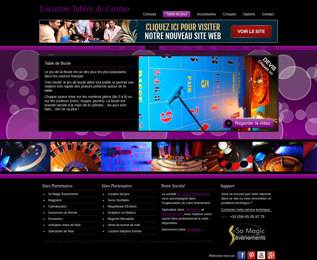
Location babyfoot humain (125, 231)
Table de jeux (176, 14)
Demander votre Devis (263, 70)
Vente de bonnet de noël (124, 225)
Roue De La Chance (229, 48)
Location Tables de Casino (84, 8)
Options (249, 14)
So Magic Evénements (193, 194)
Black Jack (132, 48)
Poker (207, 48)
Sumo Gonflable (118, 200)
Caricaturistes (57, 206)
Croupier (229, 14)
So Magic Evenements (63, 194)
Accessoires (206, 14)
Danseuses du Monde (62, 212)
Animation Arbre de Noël (64, 225)
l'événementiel (172, 214)
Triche (270, 48)
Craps (193, 48)
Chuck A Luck (174, 48)
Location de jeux (118, 194)
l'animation (193, 209)
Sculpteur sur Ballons (122, 212)
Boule (152, 48)
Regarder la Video (248, 123)
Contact (268, 14)
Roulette (255, 48)
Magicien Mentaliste (121, 219)
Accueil (114, 48)
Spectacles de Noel (61, 231)
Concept (149, 14)
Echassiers (55, 219)
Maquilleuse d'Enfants (122, 206)
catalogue (193, 229)
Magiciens (55, 200)
